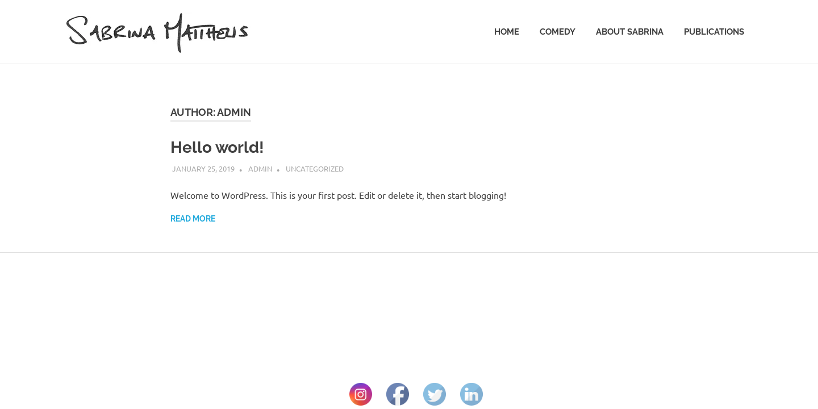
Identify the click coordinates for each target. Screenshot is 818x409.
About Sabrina (629, 32)
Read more (192, 218)
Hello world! (217, 147)
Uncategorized (315, 168)
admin (260, 168)
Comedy (557, 32)
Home (506, 32)
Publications (714, 32)
